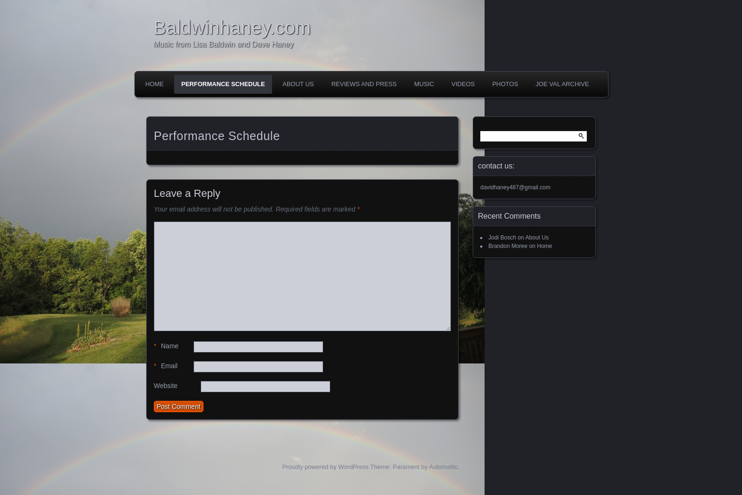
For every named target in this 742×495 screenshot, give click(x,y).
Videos (463, 84)
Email (165, 366)
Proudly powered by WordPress (325, 466)
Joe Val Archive (562, 84)
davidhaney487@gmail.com (515, 187)
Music (424, 84)
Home (154, 84)
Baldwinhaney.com (232, 27)
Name (166, 346)
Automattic (443, 466)
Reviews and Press (364, 84)
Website (165, 385)
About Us (298, 84)
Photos (505, 84)
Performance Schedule (223, 84)
